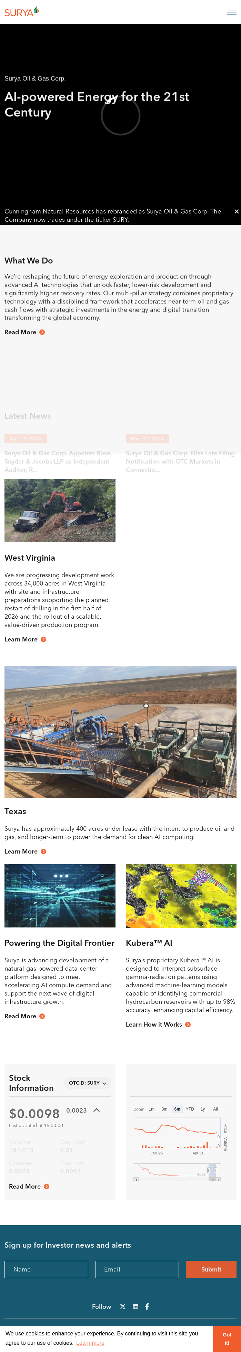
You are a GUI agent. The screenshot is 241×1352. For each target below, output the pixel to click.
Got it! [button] (227, 1339)
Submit (211, 1269)
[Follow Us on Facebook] (147, 1306)
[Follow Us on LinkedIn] (135, 1306)
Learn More (21, 639)
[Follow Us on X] (123, 1306)
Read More (20, 348)
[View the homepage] (30, 12)
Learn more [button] (90, 1343)
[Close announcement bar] (236, 212)
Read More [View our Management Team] (20, 1016)
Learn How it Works (154, 1024)
